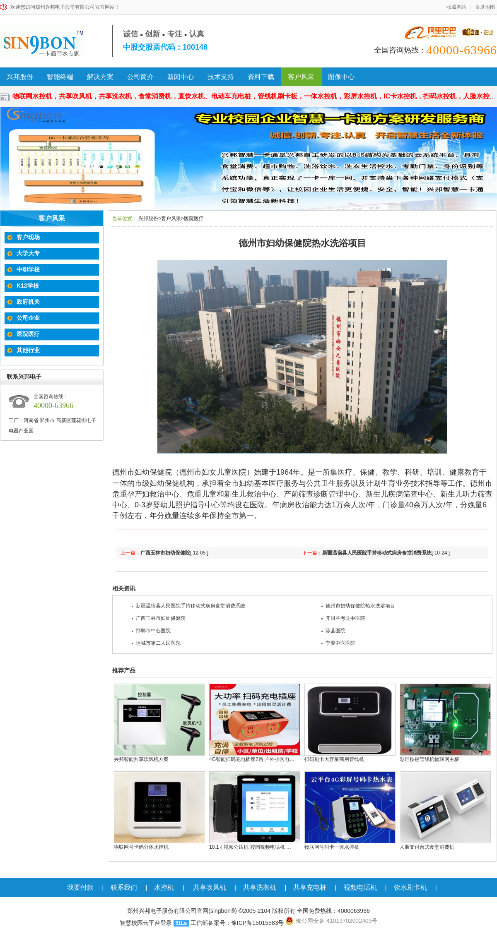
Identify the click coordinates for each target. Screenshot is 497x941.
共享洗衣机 (259, 887)
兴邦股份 (20, 76)
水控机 (164, 887)
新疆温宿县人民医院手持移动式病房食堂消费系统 (377, 553)
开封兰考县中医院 (343, 618)
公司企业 (27, 317)
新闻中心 (180, 76)
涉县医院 (333, 631)
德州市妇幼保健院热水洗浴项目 (358, 606)
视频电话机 (360, 887)
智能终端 (60, 76)
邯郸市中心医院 (151, 631)
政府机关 (27, 301)
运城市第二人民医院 (156, 643)
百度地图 (485, 7)
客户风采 (301, 76)
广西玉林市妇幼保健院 (165, 553)
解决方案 (100, 76)
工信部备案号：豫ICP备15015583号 (237, 922)
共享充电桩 (309, 887)
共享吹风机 (209, 887)
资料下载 (261, 76)
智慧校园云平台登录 (146, 922)
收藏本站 (456, 7)
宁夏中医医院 (338, 643)
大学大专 (27, 253)
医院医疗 (27, 334)
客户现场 (27, 237)
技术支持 (220, 76)
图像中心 (341, 76)
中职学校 (27, 269)
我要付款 (80, 887)
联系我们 (124, 887)
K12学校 (27, 285)
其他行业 (27, 350)
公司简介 (140, 76)
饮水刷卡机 (410, 887)
